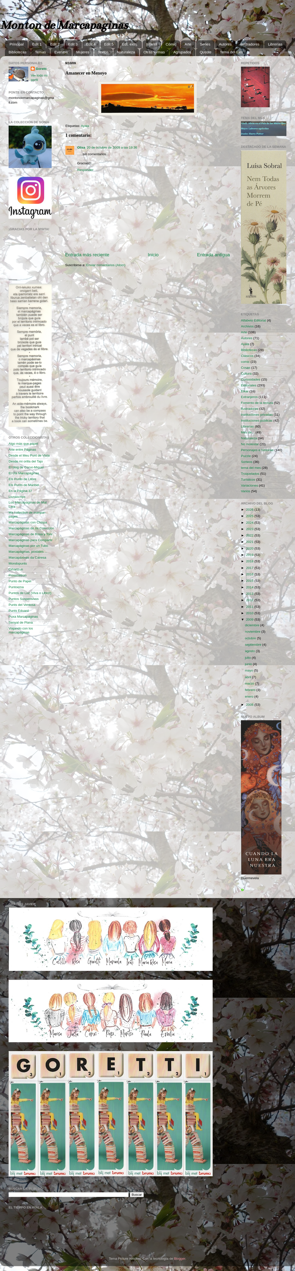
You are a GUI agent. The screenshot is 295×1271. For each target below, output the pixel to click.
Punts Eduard (19, 611)
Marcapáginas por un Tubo (28, 546)
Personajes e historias (257, 450)
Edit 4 (90, 44)
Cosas (245, 367)
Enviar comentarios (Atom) (106, 265)
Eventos (61, 52)
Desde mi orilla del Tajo (26, 461)
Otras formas (154, 52)
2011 (250, 607)
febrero (250, 690)
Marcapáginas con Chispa (28, 522)
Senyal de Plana (21, 622)
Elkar (245, 391)
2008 (250, 704)
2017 (250, 568)
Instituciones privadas (257, 414)
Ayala (85, 126)
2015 (250, 580)
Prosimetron (18, 575)
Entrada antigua (213, 254)
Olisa (81, 147)
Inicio (153, 254)
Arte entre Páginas (22, 449)
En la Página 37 (20, 491)
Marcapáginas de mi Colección (31, 528)
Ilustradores (249, 44)
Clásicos (247, 356)
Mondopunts (18, 563)
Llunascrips (17, 497)
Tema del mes (231, 52)
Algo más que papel (23, 443)
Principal (17, 44)
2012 (250, 600)
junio (249, 664)
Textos (103, 52)
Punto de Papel (20, 581)
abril (248, 677)
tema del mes (251, 468)
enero (249, 696)
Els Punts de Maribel (24, 485)
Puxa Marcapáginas (23, 616)
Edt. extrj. (130, 44)
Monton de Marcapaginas (64, 25)
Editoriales (248, 385)
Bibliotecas (18, 52)
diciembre (252, 625)
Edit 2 (54, 44)
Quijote (205, 52)
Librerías (275, 44)
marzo (250, 683)
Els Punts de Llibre (22, 479)
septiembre (253, 644)
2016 (250, 574)
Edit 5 (108, 44)
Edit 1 (37, 44)
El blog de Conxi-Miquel (26, 467)
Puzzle (246, 456)
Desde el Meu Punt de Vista (29, 455)
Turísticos (248, 479)
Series (205, 44)
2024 (250, 522)
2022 (250, 535)
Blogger (179, 1258)
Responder (85, 170)
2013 (250, 594)
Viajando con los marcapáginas (21, 630)
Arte (188, 44)
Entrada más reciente (87, 254)
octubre (251, 638)
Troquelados (250, 473)
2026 (250, 509)
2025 (250, 516)
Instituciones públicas (256, 420)
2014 (250, 587)
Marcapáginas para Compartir (31, 540)
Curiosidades (250, 379)
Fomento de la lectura (257, 403)
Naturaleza (126, 52)
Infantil (151, 44)
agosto (250, 651)
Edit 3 (72, 44)
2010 (250, 613)
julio (248, 657)
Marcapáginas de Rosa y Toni (30, 534)
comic (245, 362)
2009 (250, 619)
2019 (250, 555)
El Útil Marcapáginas (24, 473)
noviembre (253, 631)
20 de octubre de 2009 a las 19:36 (112, 147)
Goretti (41, 69)
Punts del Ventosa (22, 605)
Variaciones (249, 485)
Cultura (246, 373)
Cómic (171, 44)
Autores (225, 44)
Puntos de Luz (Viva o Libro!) (30, 593)
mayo (249, 670)
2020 (250, 548)
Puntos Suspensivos (24, 599)
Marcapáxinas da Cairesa (27, 557)
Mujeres (82, 52)
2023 (250, 529)
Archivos (247, 326)
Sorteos (246, 462)
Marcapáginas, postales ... (28, 551)
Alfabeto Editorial (253, 320)
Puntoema (16, 587)
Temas (40, 52)
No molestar (250, 444)
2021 (250, 542)
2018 (250, 561)
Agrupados (182, 52)
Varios (245, 491)
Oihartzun (16, 569)
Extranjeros (249, 397)
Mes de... (248, 432)
